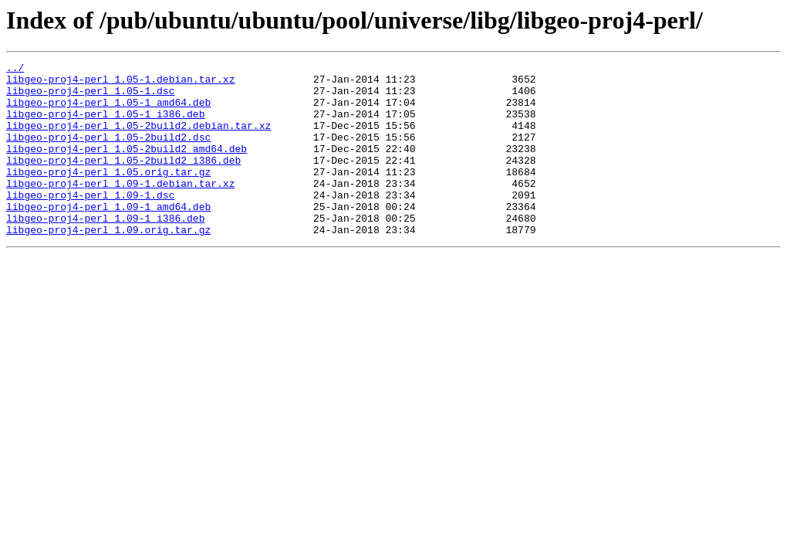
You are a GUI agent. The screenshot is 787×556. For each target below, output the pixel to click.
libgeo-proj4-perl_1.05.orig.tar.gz (108, 195)
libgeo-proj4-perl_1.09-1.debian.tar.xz (120, 208)
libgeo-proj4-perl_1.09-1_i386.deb (105, 250)
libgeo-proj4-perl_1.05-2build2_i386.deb (123, 181)
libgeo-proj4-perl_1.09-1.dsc (90, 222)
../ (15, 69)
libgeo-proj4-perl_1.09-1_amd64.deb (108, 236)
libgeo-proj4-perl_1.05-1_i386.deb (105, 125)
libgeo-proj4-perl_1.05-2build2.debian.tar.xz (138, 139)
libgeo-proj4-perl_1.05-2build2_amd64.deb (126, 167)
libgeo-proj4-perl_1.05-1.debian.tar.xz (120, 83)
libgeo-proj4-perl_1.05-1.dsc (90, 97)
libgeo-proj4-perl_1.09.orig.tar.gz (108, 264)
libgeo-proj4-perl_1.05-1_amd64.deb (108, 111)
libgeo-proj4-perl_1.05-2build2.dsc (108, 153)
